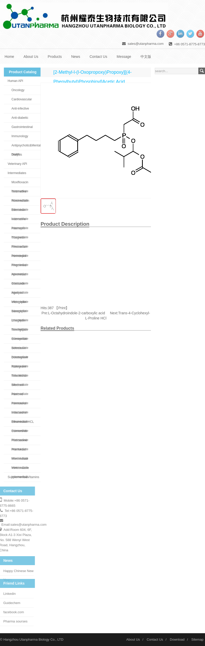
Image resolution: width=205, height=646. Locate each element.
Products (55, 57)
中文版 (145, 57)
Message (124, 57)
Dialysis (14, 154)
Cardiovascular (19, 99)
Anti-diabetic (17, 118)
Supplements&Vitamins (21, 477)
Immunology (17, 136)
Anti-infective (18, 108)
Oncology (15, 90)
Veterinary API (15, 164)
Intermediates (15, 173)
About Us (30, 57)
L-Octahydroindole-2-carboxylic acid (76, 313)
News (75, 57)
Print (62, 308)
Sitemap (197, 639)
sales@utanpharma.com (146, 44)
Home (9, 57)
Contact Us (98, 57)
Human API (13, 81)
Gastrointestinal (20, 127)
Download (177, 639)
